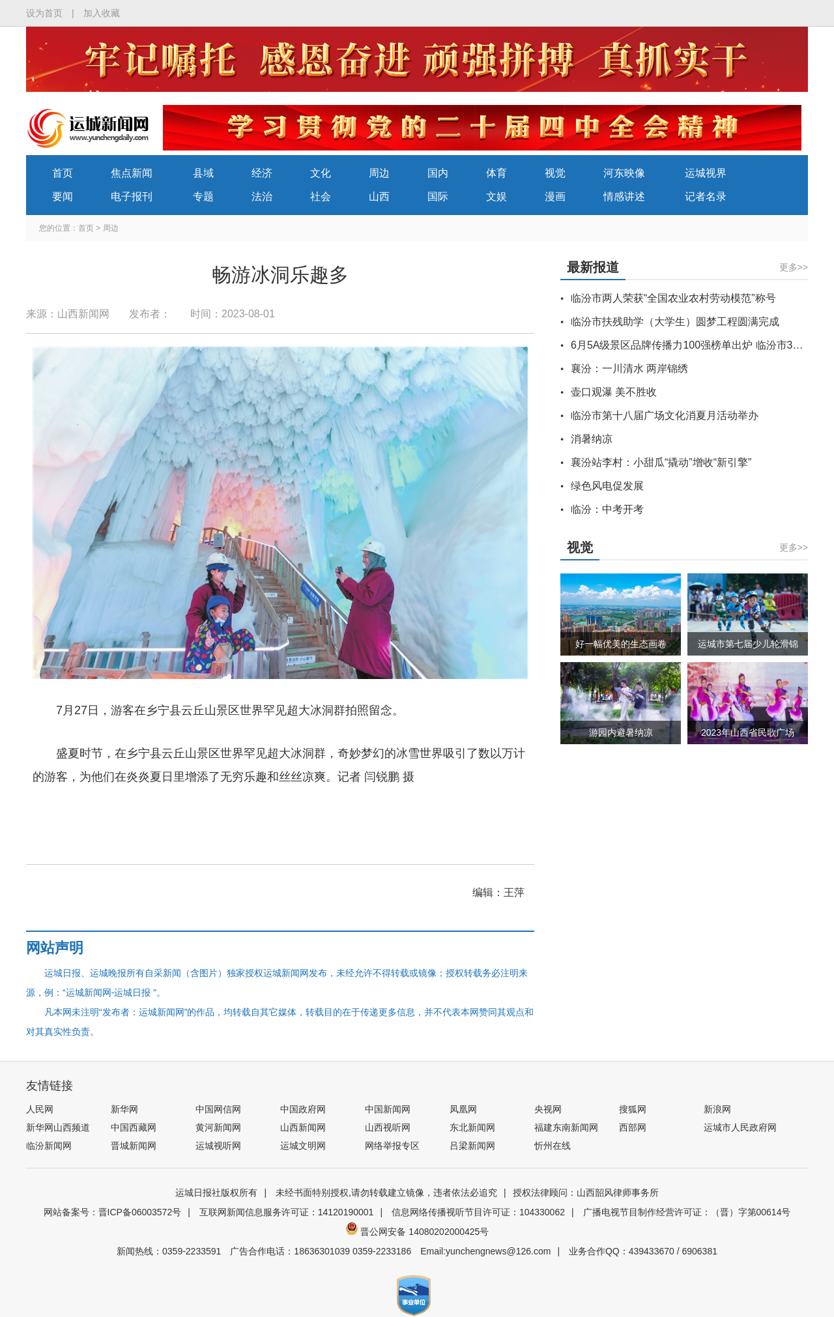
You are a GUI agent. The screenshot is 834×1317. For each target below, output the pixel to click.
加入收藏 (101, 13)
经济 (262, 173)
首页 (62, 173)
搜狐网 (632, 1109)
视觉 (555, 173)
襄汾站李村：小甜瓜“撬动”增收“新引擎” (661, 462)
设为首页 (44, 13)
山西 (379, 196)
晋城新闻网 (133, 1145)
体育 (496, 173)
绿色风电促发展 (607, 485)
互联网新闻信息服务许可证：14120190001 (286, 1212)
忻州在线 (552, 1145)
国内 (437, 173)
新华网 (124, 1109)
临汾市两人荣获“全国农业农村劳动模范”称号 (673, 298)
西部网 (632, 1127)
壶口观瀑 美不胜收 (614, 392)
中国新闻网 (387, 1109)
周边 (379, 173)
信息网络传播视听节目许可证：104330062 (478, 1212)
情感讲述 (624, 196)
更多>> (793, 267)
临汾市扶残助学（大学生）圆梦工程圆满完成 (675, 321)
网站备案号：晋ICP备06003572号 (113, 1212)
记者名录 (705, 196)
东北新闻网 (472, 1127)
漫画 (555, 196)
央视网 (548, 1109)
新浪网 (717, 1109)
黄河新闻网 (218, 1127)
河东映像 (624, 173)
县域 (203, 173)
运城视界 (705, 173)
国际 (437, 196)
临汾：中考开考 (607, 509)
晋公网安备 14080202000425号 (417, 1231)
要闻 (62, 196)
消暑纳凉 (591, 438)
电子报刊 (131, 196)
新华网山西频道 (58, 1127)
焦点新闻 (131, 173)
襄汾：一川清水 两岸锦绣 (629, 368)
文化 (320, 173)
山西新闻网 (303, 1127)
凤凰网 (463, 1109)
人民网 (39, 1109)
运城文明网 (303, 1145)
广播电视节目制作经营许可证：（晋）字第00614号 (687, 1212)
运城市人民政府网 (740, 1127)
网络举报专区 (392, 1145)
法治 (262, 196)
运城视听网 (218, 1145)
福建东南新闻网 (566, 1127)
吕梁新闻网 (472, 1145)
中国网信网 (218, 1109)
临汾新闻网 (49, 1145)
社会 (320, 196)
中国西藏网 (133, 1127)
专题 (203, 196)
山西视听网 (387, 1127)
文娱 (496, 196)
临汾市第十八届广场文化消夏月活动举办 (664, 415)
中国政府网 (303, 1109)
